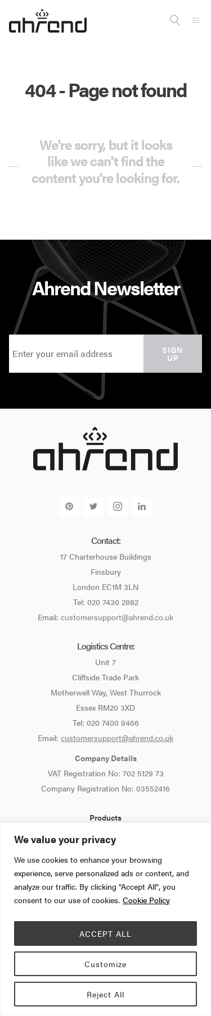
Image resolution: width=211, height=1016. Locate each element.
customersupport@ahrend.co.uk (117, 617)
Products (105, 817)
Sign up (172, 353)
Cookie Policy (146, 899)
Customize (105, 963)
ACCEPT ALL (105, 933)
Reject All (105, 994)
